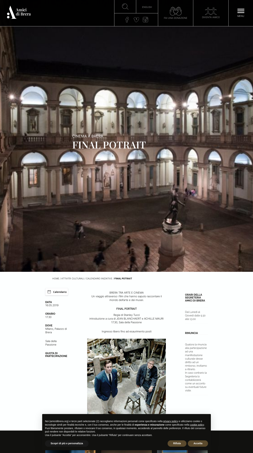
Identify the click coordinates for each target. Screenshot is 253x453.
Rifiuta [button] (177, 443)
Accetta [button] (197, 443)
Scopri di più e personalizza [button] (67, 443)
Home (55, 278)
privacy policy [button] (170, 421)
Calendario (57, 292)
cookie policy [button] (197, 424)
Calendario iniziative (99, 278)
